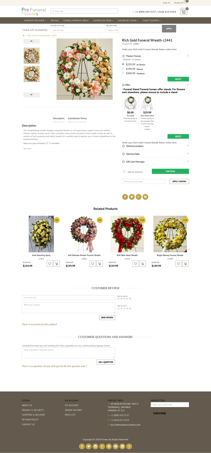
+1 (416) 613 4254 (120, 420)
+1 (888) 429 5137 (120, 415)
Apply (169, 28)
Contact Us (28, 424)
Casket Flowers (151, 20)
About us (27, 405)
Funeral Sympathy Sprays (76, 20)
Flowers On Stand (103, 20)
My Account (72, 405)
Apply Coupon (179, 181)
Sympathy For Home (35, 20)
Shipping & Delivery (33, 414)
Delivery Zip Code (57, 26)
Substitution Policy (77, 118)
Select (178, 79)
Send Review (107, 317)
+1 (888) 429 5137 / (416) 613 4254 (154, 11)
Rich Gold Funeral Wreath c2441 (42, 35)
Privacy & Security (33, 410)
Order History (73, 410)
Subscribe (159, 413)
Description (58, 118)
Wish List (70, 414)
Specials (55, 20)
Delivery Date (111, 26)
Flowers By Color (128, 20)
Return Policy (30, 419)
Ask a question (105, 362)
